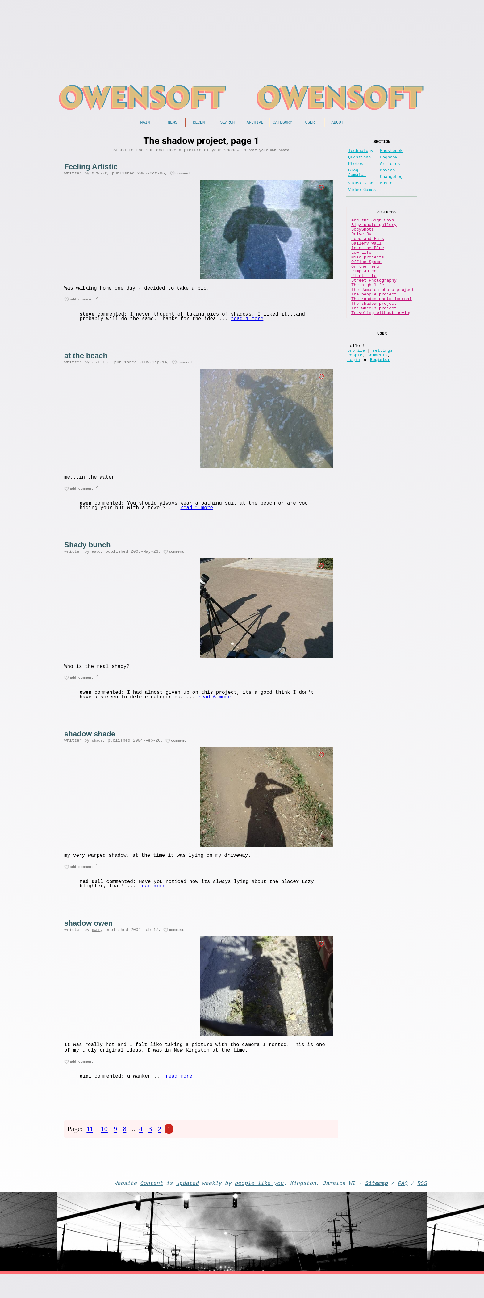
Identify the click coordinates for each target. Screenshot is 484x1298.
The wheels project (374, 344)
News (172, 123)
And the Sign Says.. (375, 232)
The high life (367, 314)
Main (145, 123)
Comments (377, 398)
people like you (259, 1205)
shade (97, 754)
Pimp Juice (364, 297)
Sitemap (376, 1205)
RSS (422, 1205)
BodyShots (362, 244)
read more (152, 901)
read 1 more (247, 324)
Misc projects (367, 279)
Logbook (389, 161)
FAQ (403, 1205)
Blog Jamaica (357, 179)
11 (89, 1149)
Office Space (366, 285)
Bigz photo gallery (374, 238)
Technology (360, 153)
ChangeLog (391, 184)
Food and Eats (367, 256)
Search (227, 123)
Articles (390, 169)
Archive (255, 123)
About (337, 123)
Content (151, 1205)
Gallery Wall (366, 262)
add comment (81, 304)
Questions (359, 161)
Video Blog (360, 192)
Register (380, 404)
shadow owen (88, 939)
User (310, 123)
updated (187, 1205)
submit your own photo (266, 152)
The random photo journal (381, 332)
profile (356, 392)
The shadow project (374, 338)
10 (104, 1149)
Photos (355, 169)
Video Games (362, 200)
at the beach (85, 361)
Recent (200, 123)
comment (182, 176)
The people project (374, 326)
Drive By (361, 250)
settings (383, 392)
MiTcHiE (99, 176)
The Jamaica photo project (382, 320)
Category (282, 123)
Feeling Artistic (90, 169)
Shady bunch (87, 554)
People (354, 398)
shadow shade (89, 746)
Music (386, 192)
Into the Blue (367, 267)
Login (353, 404)
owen (96, 946)
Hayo (96, 561)
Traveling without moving (381, 350)
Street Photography (374, 309)
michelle (100, 368)
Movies (387, 176)
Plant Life (364, 303)
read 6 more (214, 709)
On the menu (365, 291)
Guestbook (391, 153)
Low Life (361, 273)
